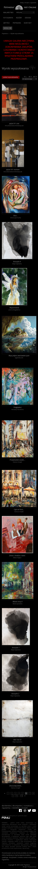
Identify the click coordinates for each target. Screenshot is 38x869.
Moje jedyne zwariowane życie (19, 355)
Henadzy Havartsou (17, 409)
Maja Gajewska (17, 264)
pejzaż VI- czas (14, 123)
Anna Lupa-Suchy (15, 218)
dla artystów (17, 806)
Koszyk (27, 3)
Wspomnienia (14, 308)
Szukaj (21, 3)
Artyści (6, 23)
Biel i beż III (17, 740)
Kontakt (28, 23)
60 (35, 77)
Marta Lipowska (17, 604)
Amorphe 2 (15, 694)
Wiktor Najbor (17, 558)
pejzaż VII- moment (12, 169)
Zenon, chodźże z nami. (17, 555)
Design (28, 18)
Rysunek (20, 12)
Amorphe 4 (17, 262)
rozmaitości (27, 806)
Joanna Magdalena (14, 310)
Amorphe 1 (16, 648)
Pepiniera (17, 23)
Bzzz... (15, 215)
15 (25, 77)
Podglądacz (18, 407)
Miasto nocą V (17, 601)
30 (30, 77)
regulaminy (6, 808)
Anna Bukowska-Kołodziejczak (14, 126)
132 (21, 796)
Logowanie (33, 3)
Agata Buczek (19, 358)
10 (16, 796)
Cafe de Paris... (19, 509)
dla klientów (6, 806)
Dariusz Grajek (17, 462)
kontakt (25, 808)
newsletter (16, 808)
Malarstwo (8, 12)
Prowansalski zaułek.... (17, 460)
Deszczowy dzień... (15, 786)
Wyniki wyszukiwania (17, 33)
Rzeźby (19, 18)
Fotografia (8, 18)
